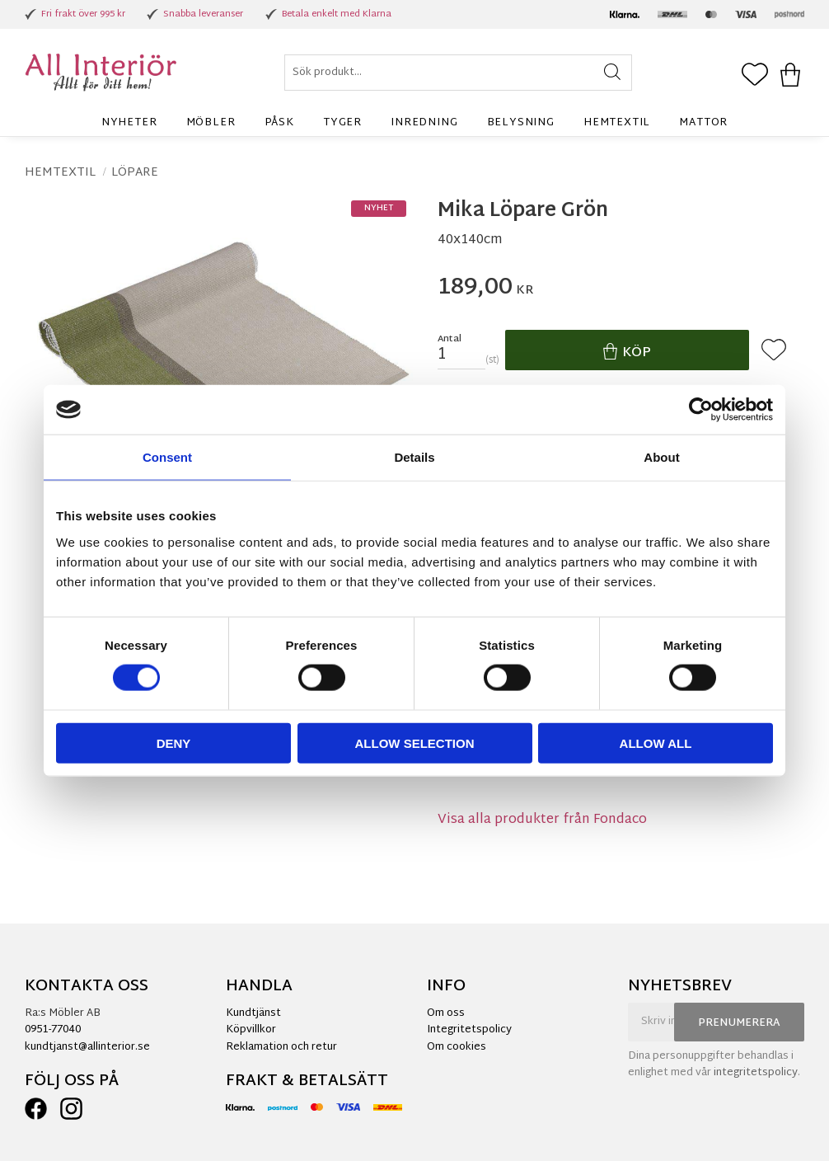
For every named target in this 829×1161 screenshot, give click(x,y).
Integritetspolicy (469, 1030)
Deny (174, 743)
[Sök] (612, 72)
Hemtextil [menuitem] (616, 123)
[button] (755, 76)
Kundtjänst (253, 1013)
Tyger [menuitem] (342, 123)
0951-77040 (53, 1030)
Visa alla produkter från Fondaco (542, 820)
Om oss (446, 1013)
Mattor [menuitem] (703, 123)
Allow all (656, 743)
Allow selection (415, 743)
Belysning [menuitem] (521, 123)
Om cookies (456, 1047)
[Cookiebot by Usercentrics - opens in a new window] (701, 409)
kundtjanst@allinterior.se (87, 1047)
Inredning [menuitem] (424, 123)
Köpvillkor (251, 1030)
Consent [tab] (167, 457)
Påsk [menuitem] (279, 123)
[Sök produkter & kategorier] (458, 72)
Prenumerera (739, 1023)
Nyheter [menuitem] (129, 123)
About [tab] (661, 457)
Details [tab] (414, 457)
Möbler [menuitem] (211, 123)
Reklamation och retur (281, 1047)
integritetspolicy (756, 1073)
